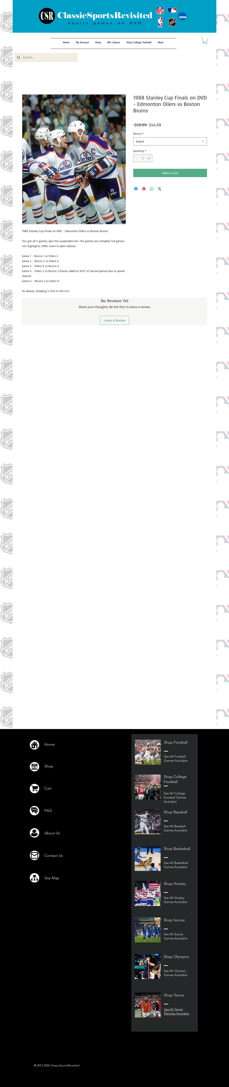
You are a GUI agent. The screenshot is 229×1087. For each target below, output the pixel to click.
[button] (205, 40)
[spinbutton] (143, 158)
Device (138, 133)
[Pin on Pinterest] (143, 188)
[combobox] (170, 141)
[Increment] (149, 158)
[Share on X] (159, 188)
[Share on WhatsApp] (151, 188)
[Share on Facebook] (135, 188)
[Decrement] (136, 158)
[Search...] (45, 57)
